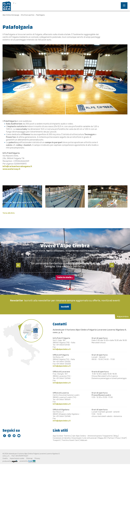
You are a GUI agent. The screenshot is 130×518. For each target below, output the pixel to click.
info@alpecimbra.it (62, 349)
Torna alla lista (9, 213)
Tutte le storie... (65, 277)
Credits (5, 458)
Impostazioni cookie (17, 458)
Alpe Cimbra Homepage (11, 15)
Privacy (37, 458)
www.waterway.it (11, 169)
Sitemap (29, 458)
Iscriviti (65, 307)
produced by (10, 461)
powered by (27, 461)
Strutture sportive (27, 15)
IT (13, 3)
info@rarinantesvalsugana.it (17, 166)
